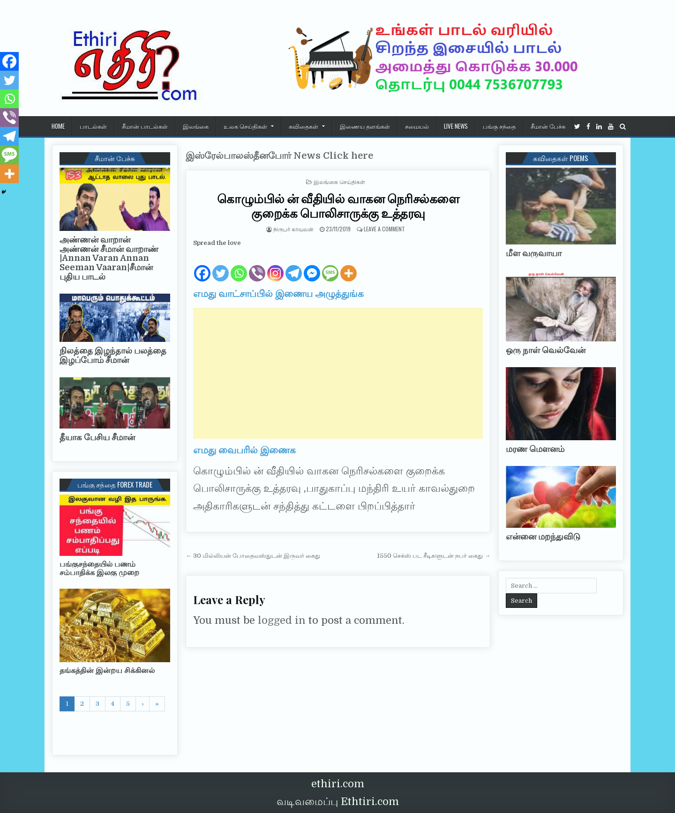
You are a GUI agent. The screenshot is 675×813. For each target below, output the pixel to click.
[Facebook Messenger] (312, 265)
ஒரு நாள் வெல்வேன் (545, 350)
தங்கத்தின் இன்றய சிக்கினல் (107, 670)
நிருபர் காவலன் (293, 229)
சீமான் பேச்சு (548, 126)
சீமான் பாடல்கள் (145, 126)
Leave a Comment (384, 229)
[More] (348, 265)
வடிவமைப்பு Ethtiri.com (338, 801)
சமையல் (417, 126)
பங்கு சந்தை (499, 126)
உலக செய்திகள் (245, 126)
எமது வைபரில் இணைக (244, 450)
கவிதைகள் (303, 126)
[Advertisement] (338, 373)
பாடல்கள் (93, 126)
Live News (456, 126)
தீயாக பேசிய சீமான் (97, 437)
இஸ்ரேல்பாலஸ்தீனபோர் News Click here (279, 155)
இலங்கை (196, 126)
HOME (58, 126)
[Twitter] (220, 265)
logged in (282, 620)
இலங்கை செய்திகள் (339, 181)
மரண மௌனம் (535, 449)
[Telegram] (293, 265)
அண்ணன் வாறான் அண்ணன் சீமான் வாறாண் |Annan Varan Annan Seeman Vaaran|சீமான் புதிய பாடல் (109, 258)
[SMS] (330, 265)
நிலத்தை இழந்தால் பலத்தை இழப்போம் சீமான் (113, 355)
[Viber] (257, 265)
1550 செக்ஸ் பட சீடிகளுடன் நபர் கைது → (433, 555)
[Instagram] (275, 265)
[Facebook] (202, 265)
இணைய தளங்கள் (365, 126)
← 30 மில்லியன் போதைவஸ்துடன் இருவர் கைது (253, 555)
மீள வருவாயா (534, 253)
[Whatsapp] (239, 265)
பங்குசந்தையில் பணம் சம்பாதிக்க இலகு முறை (99, 568)
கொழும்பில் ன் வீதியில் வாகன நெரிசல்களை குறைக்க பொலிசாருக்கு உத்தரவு (338, 205)
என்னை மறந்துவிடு (543, 536)
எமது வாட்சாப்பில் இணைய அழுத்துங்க (278, 293)
